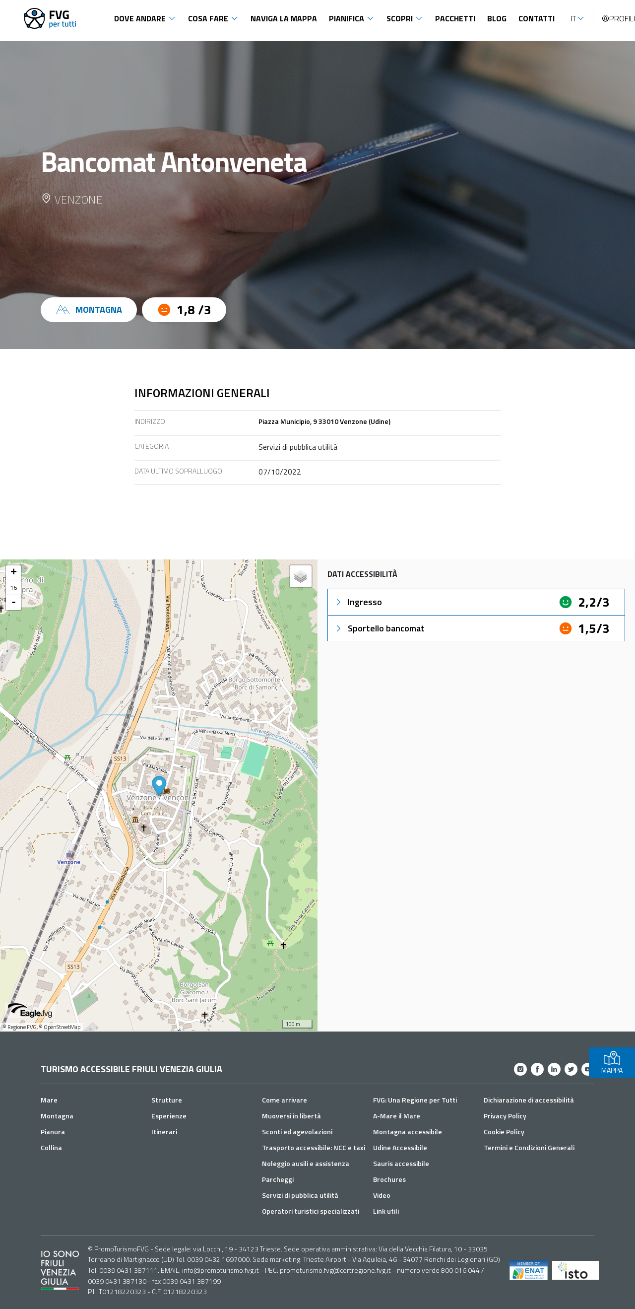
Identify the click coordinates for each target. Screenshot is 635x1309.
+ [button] (13, 572)
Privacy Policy (505, 1115)
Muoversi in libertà (291, 1115)
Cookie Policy (504, 1131)
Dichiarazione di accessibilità (529, 1100)
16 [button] (13, 587)
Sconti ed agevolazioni (297, 1131)
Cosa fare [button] (208, 18)
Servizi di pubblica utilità (300, 1195)
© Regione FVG (19, 1027)
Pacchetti (455, 18)
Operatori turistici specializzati (310, 1211)
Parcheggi (278, 1179)
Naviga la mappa (284, 18)
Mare (49, 1100)
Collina (51, 1147)
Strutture (166, 1100)
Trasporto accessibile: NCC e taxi (313, 1147)
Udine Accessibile (400, 1147)
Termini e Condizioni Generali (529, 1147)
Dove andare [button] (140, 18)
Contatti (536, 18)
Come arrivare (284, 1100)
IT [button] (573, 18)
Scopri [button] (399, 18)
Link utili (386, 1211)
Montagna (57, 1115)
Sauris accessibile (401, 1163)
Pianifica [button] (346, 18)
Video (381, 1195)
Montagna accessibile (407, 1131)
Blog (497, 18)
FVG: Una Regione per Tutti (415, 1100)
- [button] (13, 602)
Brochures (389, 1179)
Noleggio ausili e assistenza (305, 1163)
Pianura (53, 1131)
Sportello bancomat (379, 628)
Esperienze (169, 1115)
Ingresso (358, 602)
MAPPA (612, 1062)
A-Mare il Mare (396, 1115)
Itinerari (164, 1131)
